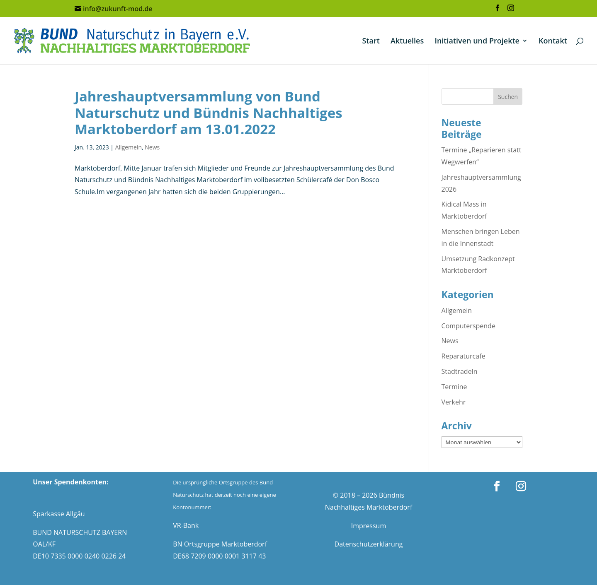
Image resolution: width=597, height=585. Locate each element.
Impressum (368, 525)
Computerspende (468, 325)
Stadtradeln (460, 371)
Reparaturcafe (463, 356)
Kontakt (553, 42)
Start (370, 42)
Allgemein (128, 147)
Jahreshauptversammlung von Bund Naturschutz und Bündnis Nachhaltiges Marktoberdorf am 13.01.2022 (208, 112)
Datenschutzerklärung (369, 544)
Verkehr (454, 402)
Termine (454, 386)
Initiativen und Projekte (476, 42)
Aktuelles (407, 42)
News (152, 147)
